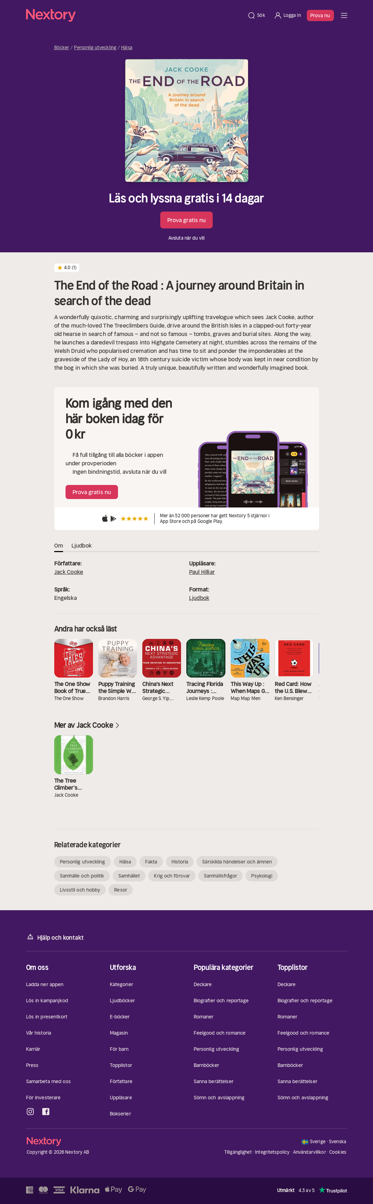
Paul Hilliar (202, 571)
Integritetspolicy (272, 1152)
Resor (120, 890)
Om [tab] (58, 545)
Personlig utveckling (95, 48)
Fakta (151, 862)
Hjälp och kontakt (55, 937)
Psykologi (261, 876)
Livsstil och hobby (80, 890)
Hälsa (126, 48)
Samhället (129, 876)
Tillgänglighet (238, 1152)
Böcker (61, 48)
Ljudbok (199, 597)
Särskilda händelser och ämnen (237, 862)
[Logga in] (287, 15)
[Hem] (134, 15)
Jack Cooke (68, 571)
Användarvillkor (309, 1152)
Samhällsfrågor (220, 876)
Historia (180, 862)
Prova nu (320, 15)
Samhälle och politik (82, 876)
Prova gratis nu (186, 220)
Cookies (337, 1152)
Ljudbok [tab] (82, 545)
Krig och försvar (172, 876)
